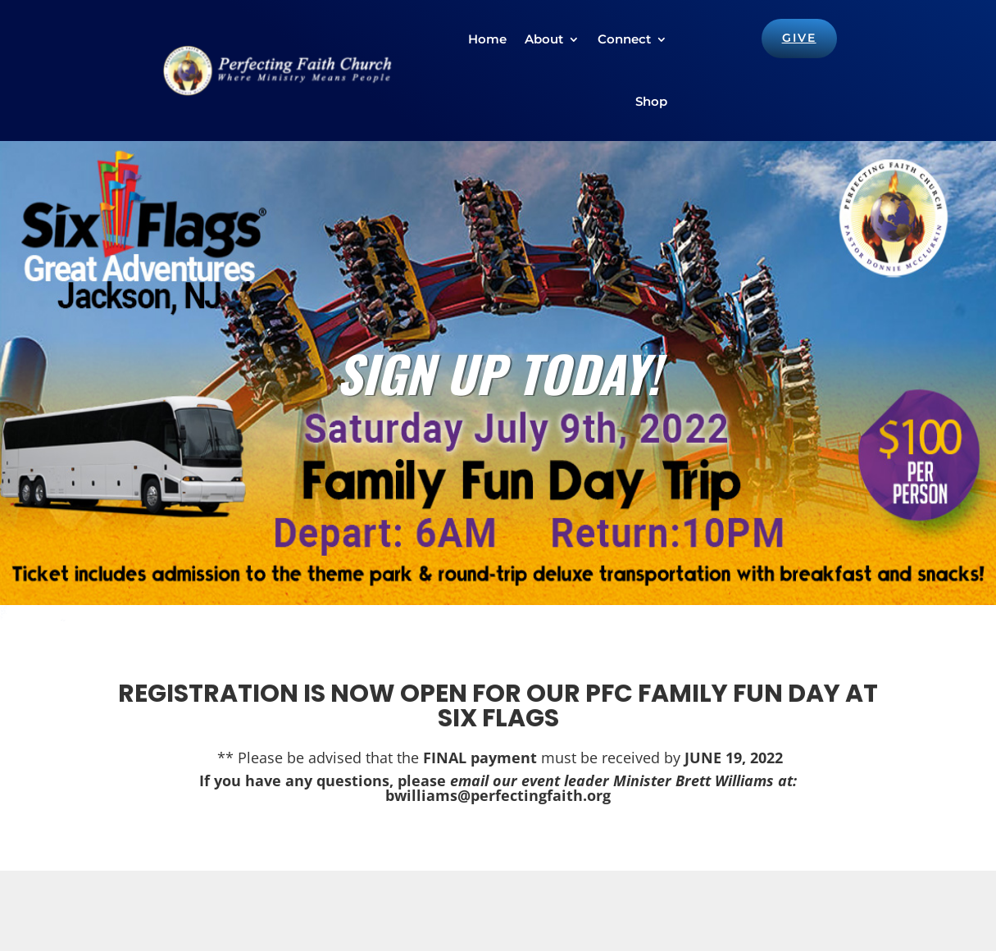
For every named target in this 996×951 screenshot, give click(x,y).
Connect (624, 39)
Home (487, 39)
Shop (651, 101)
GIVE (799, 37)
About (544, 39)
